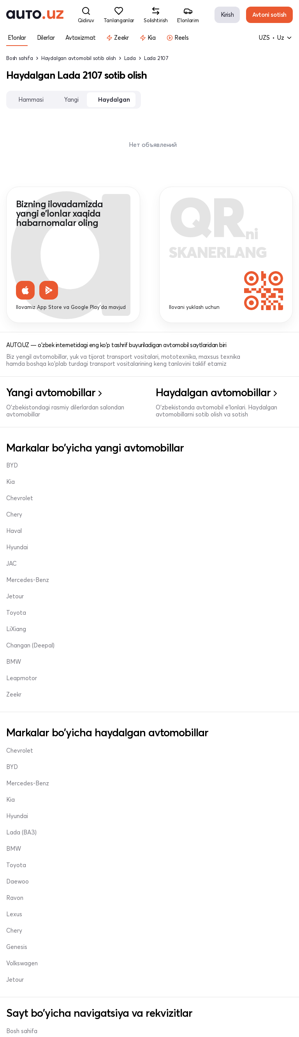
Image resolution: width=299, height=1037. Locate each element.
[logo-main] (34, 14)
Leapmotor (21, 580)
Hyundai (170, 498)
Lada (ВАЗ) (174, 685)
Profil (166, 867)
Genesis (16, 750)
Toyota (169, 514)
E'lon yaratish (24, 867)
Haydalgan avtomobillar (38, 851)
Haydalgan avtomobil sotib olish (78, 58)
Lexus (167, 717)
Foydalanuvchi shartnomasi (193, 1003)
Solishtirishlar (23, 900)
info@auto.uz (183, 884)
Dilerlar (168, 834)
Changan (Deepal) (183, 547)
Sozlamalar (21, 916)
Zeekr (13, 596)
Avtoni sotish (269, 14)
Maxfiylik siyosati (29, 1019)
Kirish (227, 14)
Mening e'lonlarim (182, 851)
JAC (11, 514)
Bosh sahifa (19, 58)
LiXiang (169, 530)
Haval (167, 481)
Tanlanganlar (23, 883)
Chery (167, 465)
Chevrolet (19, 498)
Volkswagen (22, 767)
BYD (12, 465)
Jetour (15, 547)
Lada (130, 58)
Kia (10, 481)
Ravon (167, 701)
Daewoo (17, 734)
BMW (13, 563)
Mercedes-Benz (27, 530)
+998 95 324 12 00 (190, 916)
